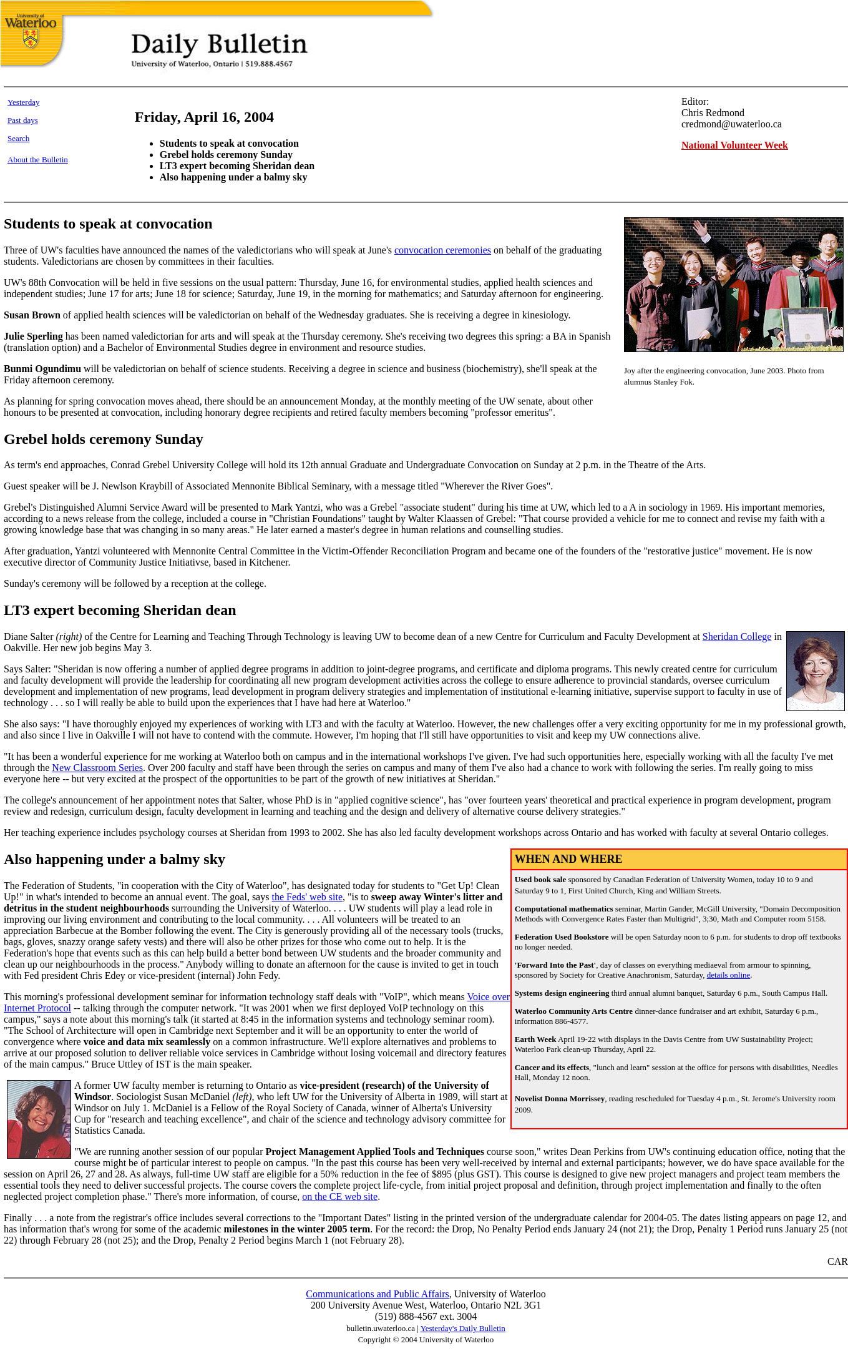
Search (18, 138)
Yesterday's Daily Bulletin (463, 1328)
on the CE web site (340, 1196)
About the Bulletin (37, 159)
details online (729, 975)
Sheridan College (737, 636)
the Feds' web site (307, 897)
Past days (22, 120)
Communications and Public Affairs (377, 1294)
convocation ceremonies (442, 250)
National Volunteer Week (734, 145)
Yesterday (23, 102)
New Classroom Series (97, 767)
